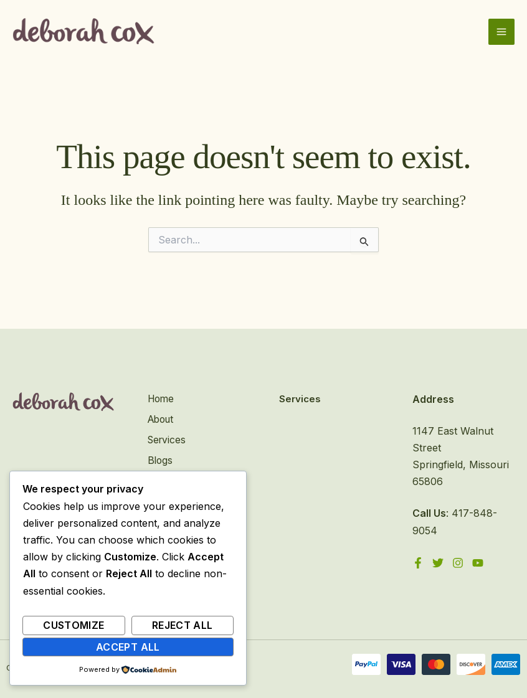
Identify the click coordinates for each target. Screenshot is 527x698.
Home (160, 399)
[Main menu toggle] (501, 33)
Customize (73, 625)
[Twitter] (438, 562)
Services (166, 439)
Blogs (159, 459)
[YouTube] (479, 562)
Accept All (128, 647)
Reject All (182, 625)
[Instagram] (459, 562)
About (160, 419)
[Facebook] (418, 562)
